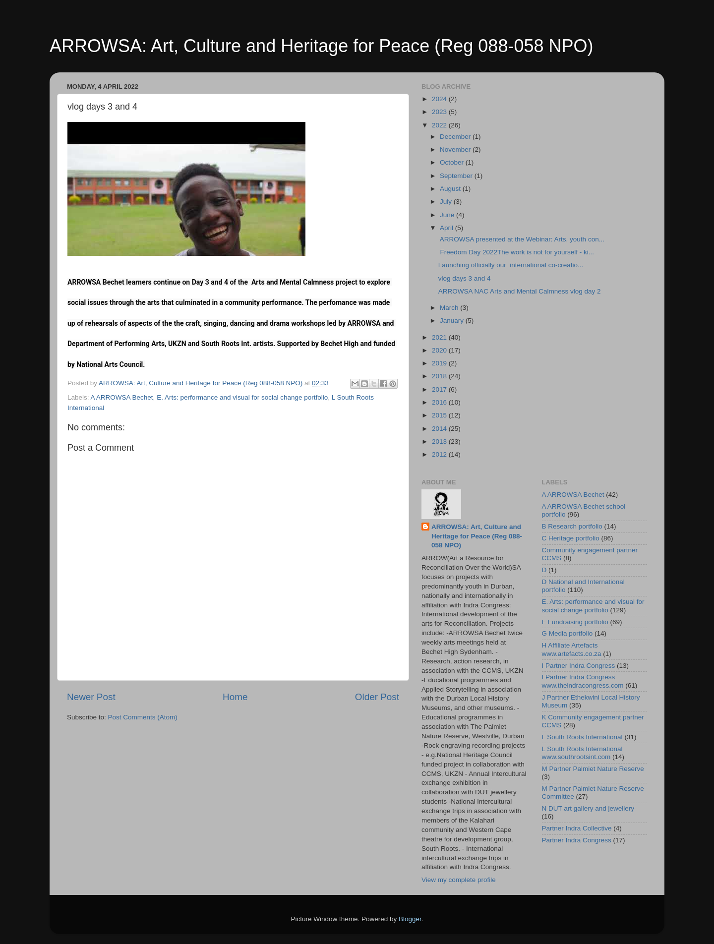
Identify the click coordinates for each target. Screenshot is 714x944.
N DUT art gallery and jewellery (588, 808)
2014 (440, 428)
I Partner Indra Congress (578, 665)
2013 (440, 441)
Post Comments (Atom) (143, 717)
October (453, 162)
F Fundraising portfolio (575, 622)
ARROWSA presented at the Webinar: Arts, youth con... (521, 239)
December (456, 136)
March (450, 307)
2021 (440, 337)
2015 (440, 415)
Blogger (410, 919)
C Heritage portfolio (570, 538)
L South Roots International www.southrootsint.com (582, 753)
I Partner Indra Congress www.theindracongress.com (583, 681)
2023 (440, 112)
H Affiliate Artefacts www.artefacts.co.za (571, 649)
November (456, 149)
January (453, 320)
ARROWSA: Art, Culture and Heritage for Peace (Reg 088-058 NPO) (321, 46)
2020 (440, 350)
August (451, 188)
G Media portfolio (567, 633)
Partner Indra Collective (577, 828)
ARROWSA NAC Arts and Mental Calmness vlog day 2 (519, 291)
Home (235, 697)
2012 (440, 454)
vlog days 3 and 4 (464, 278)
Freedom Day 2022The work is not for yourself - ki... (516, 252)
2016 (440, 402)
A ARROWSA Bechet (122, 397)
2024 (440, 99)
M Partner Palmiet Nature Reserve (593, 768)
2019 (440, 363)
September (457, 175)
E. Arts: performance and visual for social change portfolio (242, 397)
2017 (440, 389)
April (447, 228)
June (448, 215)
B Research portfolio (572, 526)
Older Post (377, 697)
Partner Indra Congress (576, 840)
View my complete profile (458, 880)
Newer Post (91, 697)
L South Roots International (582, 737)
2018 (440, 376)
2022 (440, 125)
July (447, 201)
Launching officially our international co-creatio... (510, 265)
